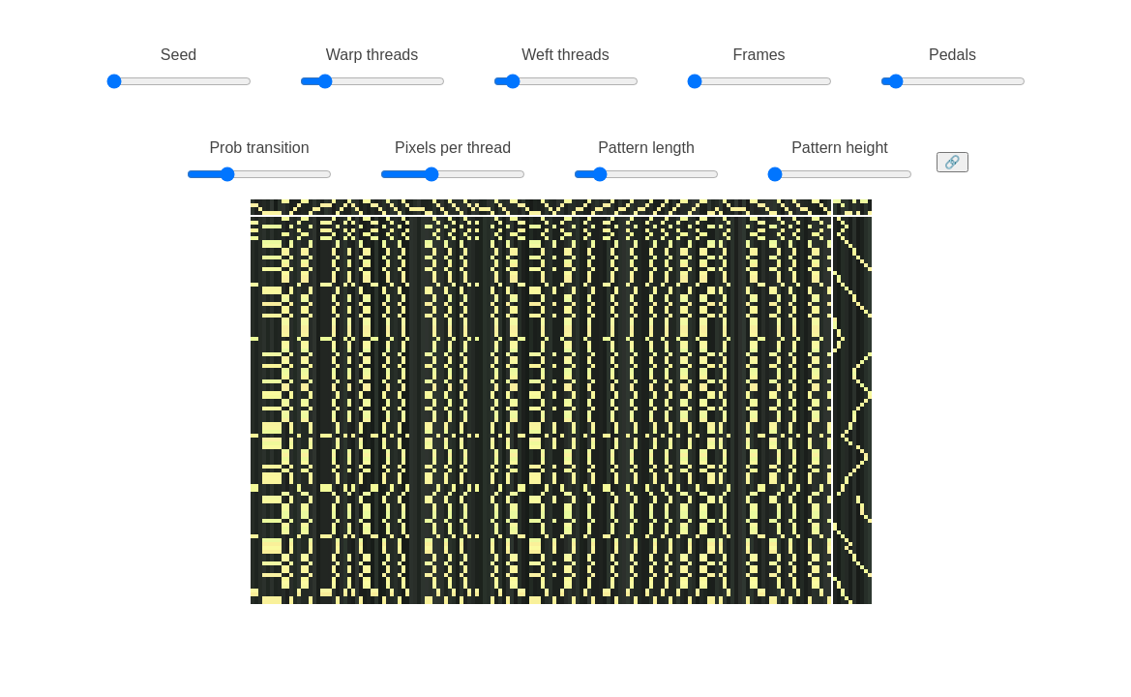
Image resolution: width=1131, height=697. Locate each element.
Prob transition (259, 147)
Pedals (952, 54)
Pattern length (646, 147)
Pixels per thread (453, 147)
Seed (178, 54)
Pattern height (839, 147)
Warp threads (372, 54)
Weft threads (565, 54)
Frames (758, 54)
